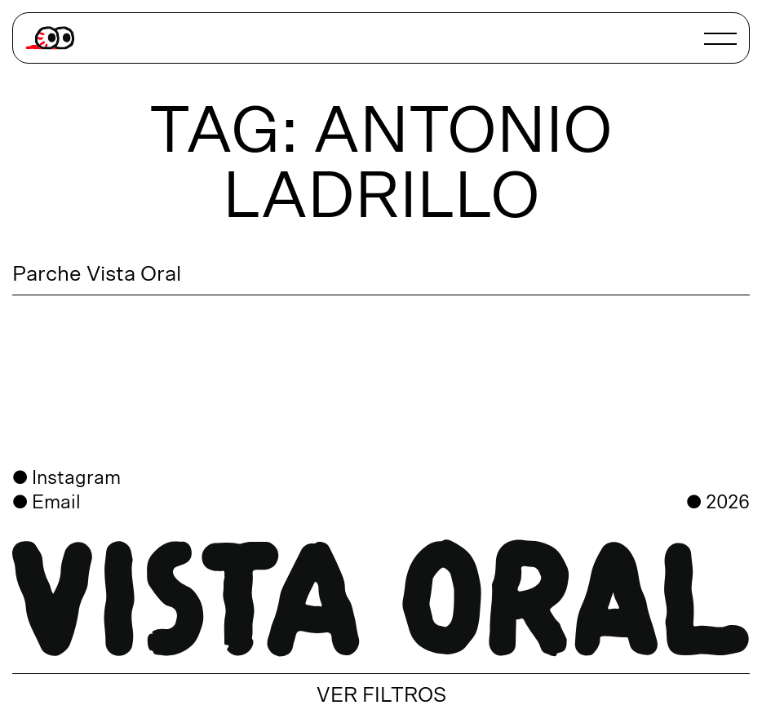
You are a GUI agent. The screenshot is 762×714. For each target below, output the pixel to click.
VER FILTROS (381, 695)
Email (56, 502)
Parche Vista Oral (96, 274)
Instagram (76, 478)
